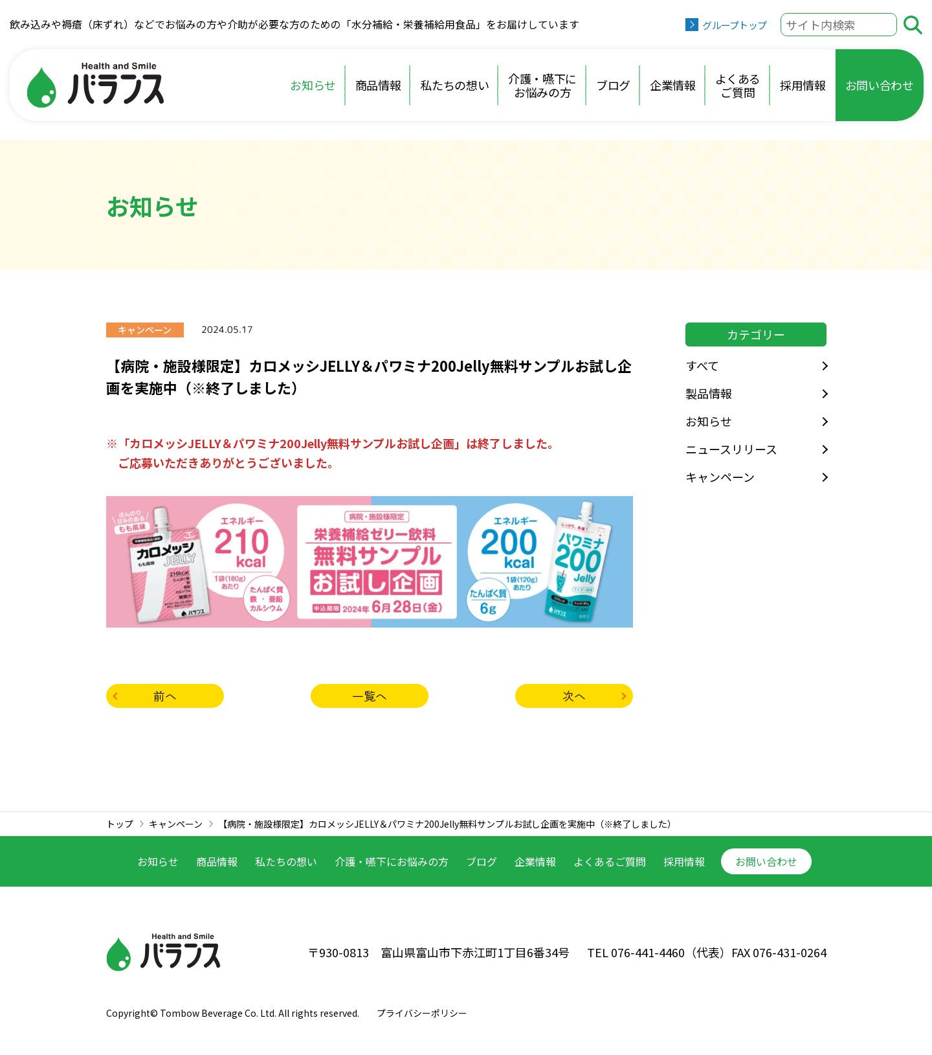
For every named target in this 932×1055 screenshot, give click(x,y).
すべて (702, 365)
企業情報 (673, 84)
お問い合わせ (879, 84)
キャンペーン (720, 476)
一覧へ (369, 695)
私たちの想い (454, 84)
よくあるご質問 (738, 85)
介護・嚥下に (392, 861)
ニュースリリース (731, 448)
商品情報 (378, 84)
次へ (574, 695)
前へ (165, 695)
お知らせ (313, 84)
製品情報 (708, 393)
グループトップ (734, 25)
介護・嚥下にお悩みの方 (542, 85)
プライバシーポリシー (422, 1012)
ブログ (613, 84)
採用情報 (803, 84)
